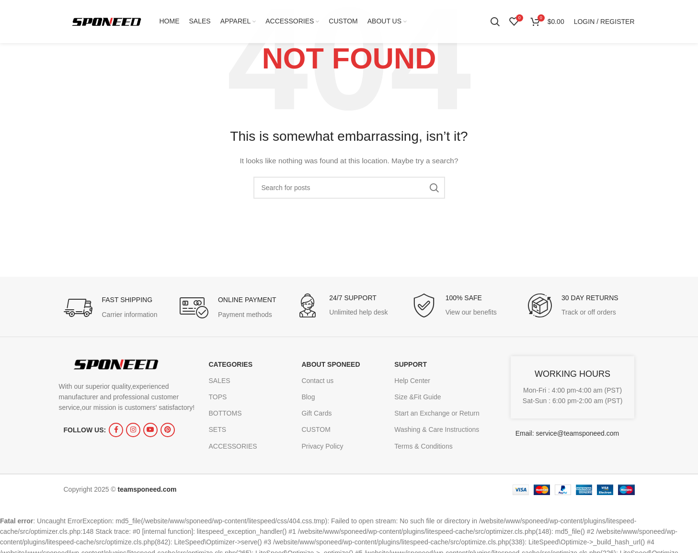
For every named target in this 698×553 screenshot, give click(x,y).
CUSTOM (315, 429)
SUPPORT (410, 364)
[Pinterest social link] (167, 430)
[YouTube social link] (150, 430)
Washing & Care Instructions (436, 429)
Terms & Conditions (423, 446)
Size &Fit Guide (417, 397)
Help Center (412, 380)
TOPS (218, 397)
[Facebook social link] (116, 430)
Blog (308, 397)
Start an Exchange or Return (436, 413)
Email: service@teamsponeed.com (567, 433)
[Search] (494, 21)
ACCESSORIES (233, 446)
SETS (218, 429)
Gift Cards (316, 413)
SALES (219, 380)
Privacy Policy (322, 446)
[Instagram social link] (133, 430)
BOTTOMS (225, 413)
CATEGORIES (231, 364)
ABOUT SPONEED (330, 364)
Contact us (317, 380)
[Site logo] (107, 21)
